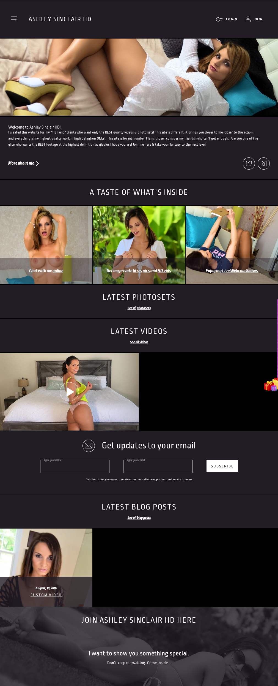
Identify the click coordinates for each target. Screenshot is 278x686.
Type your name (53, 460)
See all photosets (139, 308)
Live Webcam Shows (240, 270)
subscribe (222, 466)
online (58, 270)
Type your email (136, 460)
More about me (21, 163)
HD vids (164, 270)
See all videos (139, 342)
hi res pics (141, 270)
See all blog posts (139, 518)
